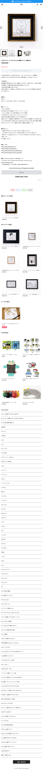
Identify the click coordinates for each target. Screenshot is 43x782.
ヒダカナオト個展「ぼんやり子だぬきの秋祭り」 (11, 677)
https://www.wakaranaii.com (8, 146)
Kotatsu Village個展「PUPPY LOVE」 (10, 733)
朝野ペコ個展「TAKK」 (6, 755)
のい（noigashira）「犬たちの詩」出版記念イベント (12, 651)
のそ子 (2, 522)
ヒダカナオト (4, 496)
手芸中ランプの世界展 (6, 461)
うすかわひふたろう (5, 569)
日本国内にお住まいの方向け (21, 176)
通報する (40, 180)
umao (2, 440)
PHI (2, 586)
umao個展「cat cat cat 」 (7, 595)
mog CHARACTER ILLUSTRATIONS (10, 686)
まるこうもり (4, 504)
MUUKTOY (4, 513)
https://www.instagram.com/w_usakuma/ (11, 152)
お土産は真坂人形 (5, 750)
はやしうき (3, 431)
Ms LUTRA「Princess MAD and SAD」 (10, 612)
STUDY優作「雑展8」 (6, 591)
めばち (2, 560)
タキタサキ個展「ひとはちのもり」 (8, 716)
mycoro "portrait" (5, 647)
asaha (2, 465)
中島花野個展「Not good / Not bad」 (10, 642)
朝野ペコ (3, 491)
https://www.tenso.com (7, 162)
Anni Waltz (4, 548)
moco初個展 (4, 634)
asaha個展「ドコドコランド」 (7, 655)
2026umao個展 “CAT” (6, 729)
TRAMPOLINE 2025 (6, 668)
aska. (2, 530)
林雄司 (2, 552)
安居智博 (3, 427)
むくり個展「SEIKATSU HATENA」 (9, 737)
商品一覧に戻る (21, 762)
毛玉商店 (3, 435)
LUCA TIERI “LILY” (5, 604)
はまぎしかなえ (4, 573)
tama (2, 565)
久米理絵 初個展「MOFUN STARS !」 (10, 694)
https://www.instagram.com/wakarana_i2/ (11, 150)
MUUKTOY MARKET (6, 712)
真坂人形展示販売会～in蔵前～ (8, 699)
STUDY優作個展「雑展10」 (7, 725)
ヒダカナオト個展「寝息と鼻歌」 (8, 630)
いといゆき (3, 535)
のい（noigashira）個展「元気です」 (9, 625)
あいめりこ (3, 543)
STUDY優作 (4, 453)
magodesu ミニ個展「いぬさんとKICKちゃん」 (11, 690)
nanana (3, 526)
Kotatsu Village (5, 599)
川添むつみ (3, 517)
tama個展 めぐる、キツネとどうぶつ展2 (10, 681)
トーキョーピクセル (5, 483)
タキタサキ (3, 509)
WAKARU (3, 539)
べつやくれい (4, 500)
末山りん (3, 478)
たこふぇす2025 (4, 720)
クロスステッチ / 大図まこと (7, 457)
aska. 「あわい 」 (5, 664)
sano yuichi (4, 578)
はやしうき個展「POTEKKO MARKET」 (10, 414)
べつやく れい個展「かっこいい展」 (8, 673)
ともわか (3, 556)
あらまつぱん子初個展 (6, 621)
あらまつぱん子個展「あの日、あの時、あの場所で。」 (12, 418)
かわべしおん (4, 448)
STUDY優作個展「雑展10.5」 (7, 422)
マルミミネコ (4, 474)
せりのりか (3, 487)
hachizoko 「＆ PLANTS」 (7, 703)
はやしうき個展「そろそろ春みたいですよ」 (10, 617)
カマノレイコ (4, 470)
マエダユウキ (4, 582)
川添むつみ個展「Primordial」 (8, 638)
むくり (2, 444)
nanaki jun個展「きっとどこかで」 (8, 742)
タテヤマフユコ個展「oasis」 (7, 608)
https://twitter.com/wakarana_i (9, 148)
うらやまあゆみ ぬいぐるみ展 (7, 660)
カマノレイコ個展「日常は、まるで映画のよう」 (11, 707)
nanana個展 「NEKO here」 (7, 746)
